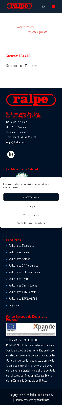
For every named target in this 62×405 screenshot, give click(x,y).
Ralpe (33, 395)
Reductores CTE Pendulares (24, 272)
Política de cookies (25, 223)
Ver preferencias (31, 215)
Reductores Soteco (19, 259)
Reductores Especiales (21, 246)
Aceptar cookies (31, 197)
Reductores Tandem (20, 252)
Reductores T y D (18, 279)
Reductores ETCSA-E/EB (23, 298)
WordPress (43, 400)
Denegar (31, 206)
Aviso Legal (40, 223)
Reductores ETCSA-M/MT (23, 292)
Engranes (14, 305)
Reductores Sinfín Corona (23, 285)
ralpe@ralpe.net (15, 142)
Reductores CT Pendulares (23, 265)
